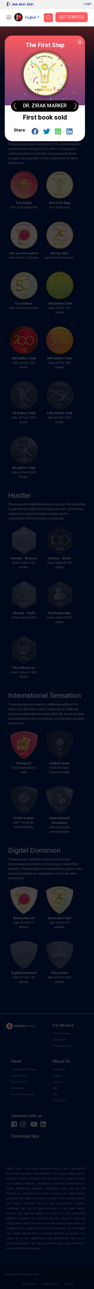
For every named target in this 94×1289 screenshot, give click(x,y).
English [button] (30, 17)
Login (87, 3)
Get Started (71, 17)
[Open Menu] (9, 17)
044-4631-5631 (23, 4)
